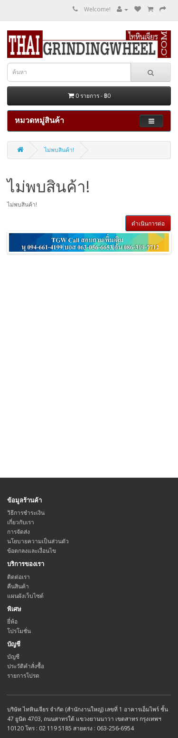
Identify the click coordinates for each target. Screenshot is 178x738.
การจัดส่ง (18, 532)
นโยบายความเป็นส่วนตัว (38, 541)
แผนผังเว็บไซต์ (25, 596)
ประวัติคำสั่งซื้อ (25, 666)
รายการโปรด (23, 676)
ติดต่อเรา (18, 577)
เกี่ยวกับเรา (20, 522)
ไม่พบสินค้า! (59, 150)
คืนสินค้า (18, 586)
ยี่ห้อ (12, 621)
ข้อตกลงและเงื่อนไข (31, 551)
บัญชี (13, 657)
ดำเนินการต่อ (148, 223)
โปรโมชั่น (19, 631)
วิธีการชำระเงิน (26, 513)
